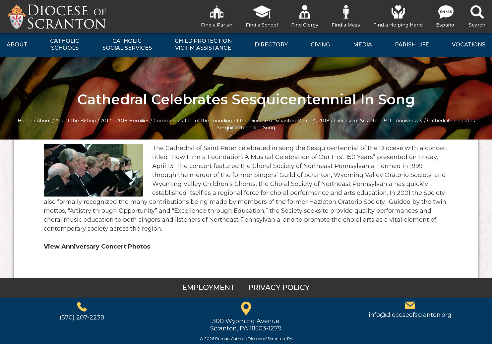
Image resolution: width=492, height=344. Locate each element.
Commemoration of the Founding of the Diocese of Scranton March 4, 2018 (242, 121)
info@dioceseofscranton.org (410, 314)
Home (25, 121)
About (44, 121)
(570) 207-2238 (82, 317)
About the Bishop (75, 121)
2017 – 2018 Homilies (124, 121)
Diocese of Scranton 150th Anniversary (378, 121)
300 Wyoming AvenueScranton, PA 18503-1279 (245, 324)
